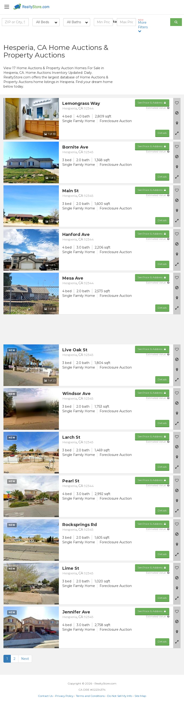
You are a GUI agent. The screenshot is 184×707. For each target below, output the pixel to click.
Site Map (140, 696)
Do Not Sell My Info (119, 696)
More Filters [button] (144, 26)
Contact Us (45, 696)
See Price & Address (152, 102)
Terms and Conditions (90, 696)
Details (162, 133)
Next (25, 659)
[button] (176, 133)
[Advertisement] (153, 63)
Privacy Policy (64, 696)
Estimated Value (157, 107)
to (115, 22)
